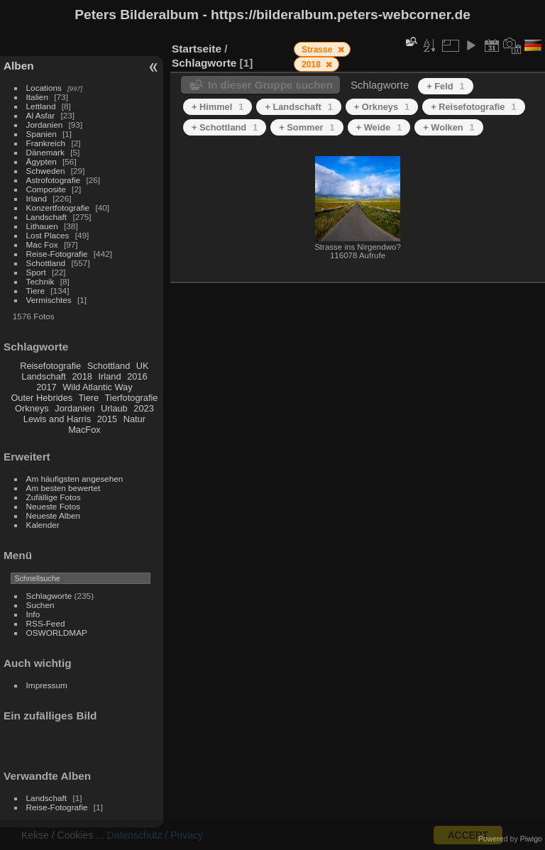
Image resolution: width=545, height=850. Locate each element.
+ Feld (445, 86)
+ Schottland (225, 127)
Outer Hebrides (41, 397)
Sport (36, 272)
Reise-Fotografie (57, 253)
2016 (137, 376)
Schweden (45, 170)
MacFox (84, 429)
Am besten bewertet (63, 487)
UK (142, 365)
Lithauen (42, 226)
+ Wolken (448, 127)
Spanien (41, 133)
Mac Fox (42, 244)
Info (33, 614)
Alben (19, 66)
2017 (46, 387)
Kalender (43, 524)
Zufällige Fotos (53, 497)
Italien (37, 96)
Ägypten (41, 161)
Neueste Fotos (53, 506)
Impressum (46, 685)
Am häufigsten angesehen (74, 478)
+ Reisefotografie (473, 106)
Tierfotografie (131, 397)
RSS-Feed (45, 623)
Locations (44, 87)
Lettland (41, 106)
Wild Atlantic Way (97, 387)
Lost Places (48, 235)
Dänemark (45, 152)
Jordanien (44, 124)
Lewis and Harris (57, 419)
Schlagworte (49, 595)
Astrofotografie (53, 179)
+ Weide (379, 127)
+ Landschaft (298, 106)
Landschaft (46, 216)
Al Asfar (40, 115)
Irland (36, 198)
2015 (107, 419)
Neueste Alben (53, 515)
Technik (40, 281)
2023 (143, 408)
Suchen (40, 604)
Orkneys (32, 408)
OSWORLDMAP (56, 632)
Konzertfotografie (58, 207)
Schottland (46, 262)
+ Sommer (306, 127)
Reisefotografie (50, 365)
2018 (82, 376)
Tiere (35, 290)
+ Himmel (217, 106)
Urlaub (114, 408)
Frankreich (46, 143)
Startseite (196, 49)
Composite (46, 189)
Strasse (318, 50)
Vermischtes (49, 299)
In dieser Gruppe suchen (270, 85)
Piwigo (531, 838)
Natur (134, 419)
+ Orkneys (381, 106)
